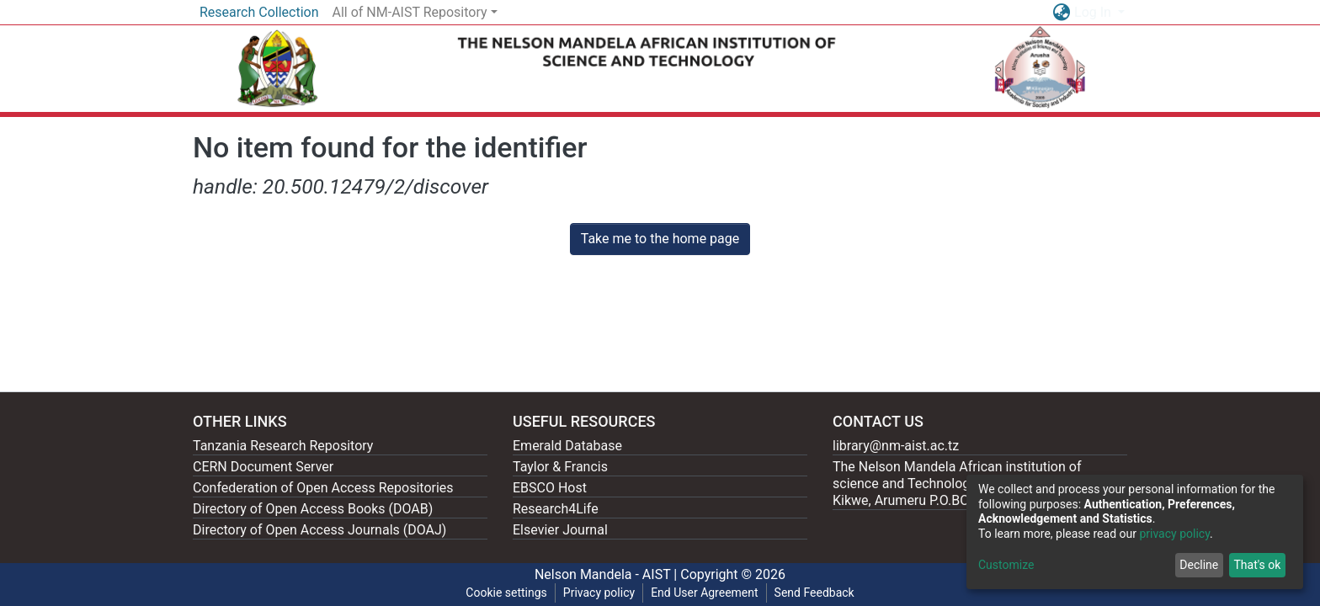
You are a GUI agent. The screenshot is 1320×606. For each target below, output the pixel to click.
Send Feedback (814, 592)
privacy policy (1174, 533)
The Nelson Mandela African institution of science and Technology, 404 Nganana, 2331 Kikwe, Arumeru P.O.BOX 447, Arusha (965, 483)
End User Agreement (704, 592)
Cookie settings (506, 592)
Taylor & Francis (560, 467)
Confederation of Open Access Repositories (323, 488)
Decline (1198, 564)
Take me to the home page (660, 239)
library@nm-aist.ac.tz (896, 446)
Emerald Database (567, 446)
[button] (1061, 12)
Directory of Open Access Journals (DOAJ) (319, 530)
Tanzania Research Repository (283, 446)
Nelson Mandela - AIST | (607, 574)
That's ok (1256, 564)
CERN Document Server (263, 467)
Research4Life (556, 509)
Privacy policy (599, 592)
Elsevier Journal (560, 530)
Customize (1006, 564)
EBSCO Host (550, 488)
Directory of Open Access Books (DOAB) (313, 509)
